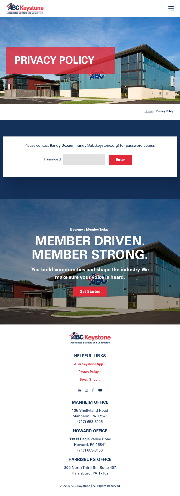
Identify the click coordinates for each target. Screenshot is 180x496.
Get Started (90, 292)
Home (149, 111)
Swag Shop (89, 379)
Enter (120, 160)
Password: (74, 159)
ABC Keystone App (88, 364)
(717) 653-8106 (90, 422)
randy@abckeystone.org (97, 146)
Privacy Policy (89, 372)
